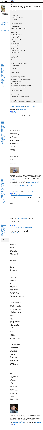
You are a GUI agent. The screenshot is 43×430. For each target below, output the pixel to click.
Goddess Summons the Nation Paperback (32, 182)
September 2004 (3, 211)
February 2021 (2, 75)
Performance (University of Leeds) (21, 109)
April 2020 (2, 84)
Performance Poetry (16, 194)
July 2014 (2, 153)
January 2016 (2, 135)
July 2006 (2, 195)
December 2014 (3, 148)
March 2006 (2, 198)
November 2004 (3, 210)
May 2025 (2, 38)
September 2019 (3, 91)
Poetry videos (19, 194)
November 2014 (3, 149)
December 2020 (3, 77)
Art (1, 2)
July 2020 (2, 82)
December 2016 (3, 124)
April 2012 (2, 181)
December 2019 (3, 88)
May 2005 (2, 204)
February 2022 (2, 66)
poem (16, 195)
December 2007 (3, 187)
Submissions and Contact (10, 2)
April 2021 (2, 73)
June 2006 (2, 196)
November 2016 (3, 125)
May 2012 (2, 180)
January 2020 (2, 87)
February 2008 (2, 185)
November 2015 (3, 137)
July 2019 (2, 93)
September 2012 (3, 176)
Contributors (20, 2)
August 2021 (2, 70)
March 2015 (2, 145)
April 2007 (2, 192)
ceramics (2, 221)
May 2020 (2, 83)
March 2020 (2, 85)
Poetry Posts (2, 227)
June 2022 (2, 62)
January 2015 (2, 147)
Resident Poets (3, 232)
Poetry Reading (3, 228)
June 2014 (2, 154)
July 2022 (2, 61)
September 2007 (3, 189)
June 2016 (2, 130)
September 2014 (3, 151)
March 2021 (2, 74)
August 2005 (2, 202)
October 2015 (2, 138)
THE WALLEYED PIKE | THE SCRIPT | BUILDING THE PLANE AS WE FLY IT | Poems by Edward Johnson (5, 22)
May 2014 (2, 155)
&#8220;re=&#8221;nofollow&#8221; (18, 122)
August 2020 (2, 81)
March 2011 (2, 184)
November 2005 (3, 200)
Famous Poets (2, 223)
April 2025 (2, 39)
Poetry (3, 2)
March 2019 (2, 97)
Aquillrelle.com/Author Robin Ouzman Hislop (18, 107)
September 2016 (3, 127)
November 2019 (3, 89)
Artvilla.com (33, 106)
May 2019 (2, 95)
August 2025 (2, 36)
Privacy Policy (26, 2)
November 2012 (3, 174)
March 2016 (2, 133)
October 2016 (2, 126)
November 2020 (3, 78)
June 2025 (2, 37)
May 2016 (2, 131)
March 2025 (2, 40)
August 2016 (2, 128)
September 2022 (3, 59)
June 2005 (2, 203)
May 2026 (2, 34)
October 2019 (2, 90)
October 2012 (2, 175)
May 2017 (2, 119)
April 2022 (2, 64)
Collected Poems (12, 112)
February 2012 (2, 183)
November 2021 (3, 69)
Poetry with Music (3, 230)
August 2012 (2, 177)
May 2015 (2, 143)
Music (6, 2)
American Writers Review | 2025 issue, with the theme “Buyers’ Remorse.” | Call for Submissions (5, 30)
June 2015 (2, 142)
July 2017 (2, 117)
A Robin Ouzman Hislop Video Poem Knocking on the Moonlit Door (25, 198)
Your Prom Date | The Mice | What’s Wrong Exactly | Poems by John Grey (5, 24)
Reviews (2, 233)
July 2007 (2, 191)
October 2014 (2, 150)
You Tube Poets (30, 195)
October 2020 (2, 79)
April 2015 (2, 144)
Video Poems (2, 235)
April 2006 (2, 197)
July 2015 (2, 141)
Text (20, 195)
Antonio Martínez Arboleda (13, 195)
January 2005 (2, 208)
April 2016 (2, 132)
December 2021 (3, 68)
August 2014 (2, 152)
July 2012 (2, 178)
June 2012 (2, 179)
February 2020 (2, 86)
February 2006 (2, 199)
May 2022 (2, 63)
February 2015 (2, 146)
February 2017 (2, 122)
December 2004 (3, 209)
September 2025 (3, 35)
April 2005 (2, 205)
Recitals (2, 231)
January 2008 (2, 186)
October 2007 (2, 188)
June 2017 (2, 118)
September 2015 (3, 139)
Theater (2, 234)
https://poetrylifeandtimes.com (17, 191)
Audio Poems (12, 194)
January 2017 (2, 123)
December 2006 (3, 194)
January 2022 (2, 67)
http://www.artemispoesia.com (13, 179)
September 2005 (3, 201)
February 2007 (2, 193)
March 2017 (2, 121)
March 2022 (2, 65)
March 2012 (2, 182)
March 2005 (2, 206)
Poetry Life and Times (15, 2)
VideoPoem (28, 195)
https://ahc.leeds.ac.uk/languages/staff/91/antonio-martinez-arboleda (24, 185)
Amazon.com (11, 220)
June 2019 (2, 94)
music (11, 227)
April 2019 (2, 96)
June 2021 (2, 72)
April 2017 (2, 120)
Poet (18, 195)
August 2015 (2, 140)
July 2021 (2, 71)
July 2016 (2, 129)
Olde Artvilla (23, 2)
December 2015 (3, 136)
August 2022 (2, 60)
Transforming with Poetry (24, 195)
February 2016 (2, 134)
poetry (19, 195)
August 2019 (2, 92)
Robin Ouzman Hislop (23, 227)
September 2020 (3, 80)
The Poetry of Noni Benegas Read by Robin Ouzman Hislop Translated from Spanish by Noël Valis (24, 230)
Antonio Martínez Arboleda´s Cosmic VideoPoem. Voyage (24, 115)
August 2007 (2, 190)
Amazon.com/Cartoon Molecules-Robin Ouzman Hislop (17, 106)
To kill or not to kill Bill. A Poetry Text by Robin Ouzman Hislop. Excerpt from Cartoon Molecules (25, 7)
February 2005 (2, 207)
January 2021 (2, 76)
